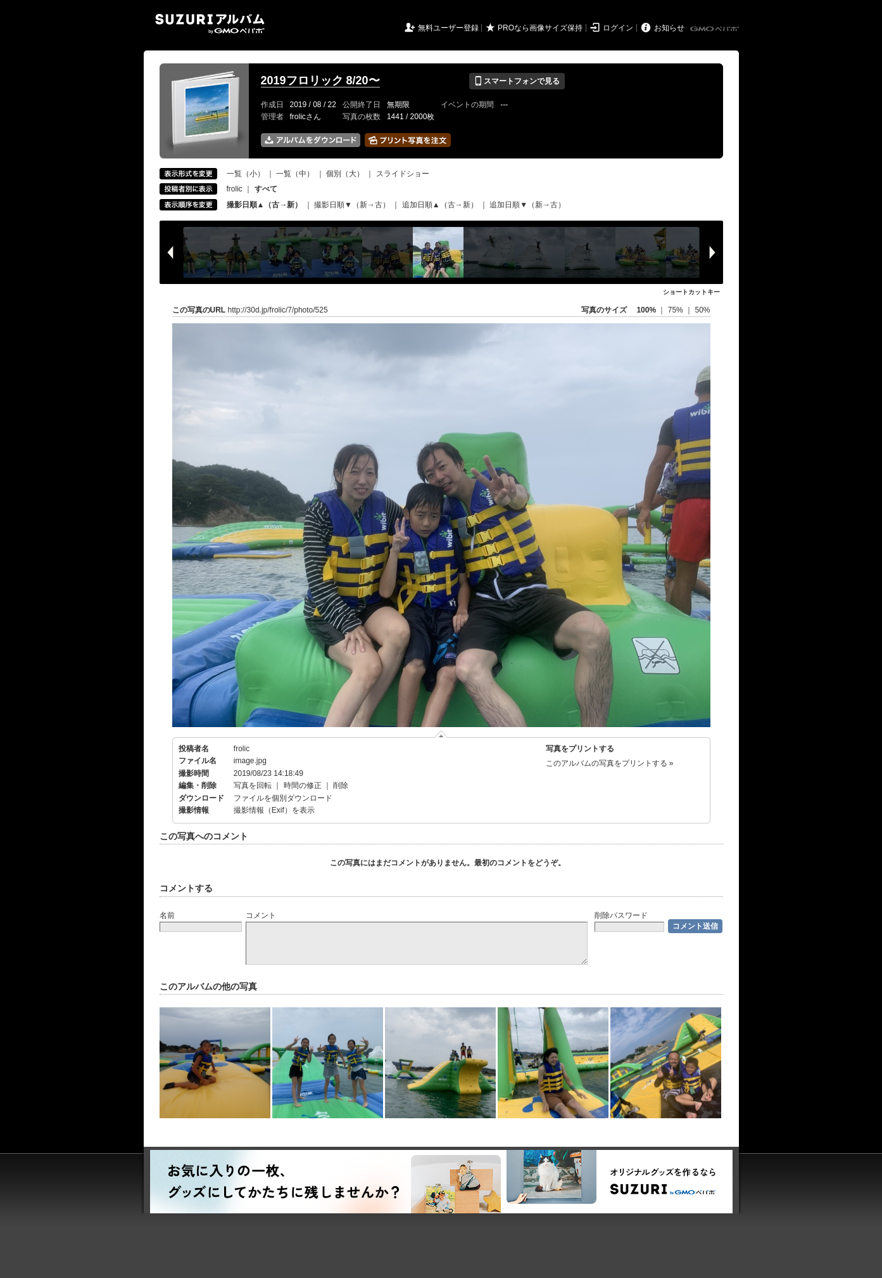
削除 (340, 785)
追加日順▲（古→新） (440, 204)
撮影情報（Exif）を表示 (274, 810)
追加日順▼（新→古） (527, 204)
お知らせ (669, 27)
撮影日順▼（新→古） (352, 204)
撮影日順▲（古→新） (265, 204)
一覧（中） (295, 173)
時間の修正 (303, 785)
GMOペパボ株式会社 (715, 29)
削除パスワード (621, 915)
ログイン (618, 27)
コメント (261, 915)
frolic (235, 188)
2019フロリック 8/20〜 (320, 80)
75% (676, 310)
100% (646, 310)
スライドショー (402, 173)
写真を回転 (253, 785)
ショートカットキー (691, 291)
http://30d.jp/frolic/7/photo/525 (278, 310)
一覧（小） (246, 173)
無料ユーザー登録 (448, 27)
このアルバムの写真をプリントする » (610, 763)
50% (702, 310)
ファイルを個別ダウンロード (283, 798)
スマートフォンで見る (517, 81)
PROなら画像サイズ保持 (540, 27)
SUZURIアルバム (210, 23)
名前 (167, 915)
